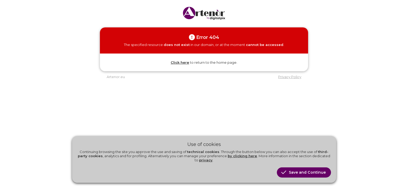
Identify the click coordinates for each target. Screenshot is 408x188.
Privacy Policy (289, 77)
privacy (206, 160)
